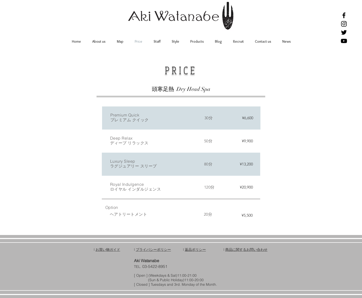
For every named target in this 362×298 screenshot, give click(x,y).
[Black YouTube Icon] (344, 41)
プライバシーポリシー (153, 249)
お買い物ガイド (108, 249)
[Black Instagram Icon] (344, 24)
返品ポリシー (195, 249)
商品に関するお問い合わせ (246, 249)
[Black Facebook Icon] (344, 15)
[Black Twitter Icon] (344, 32)
